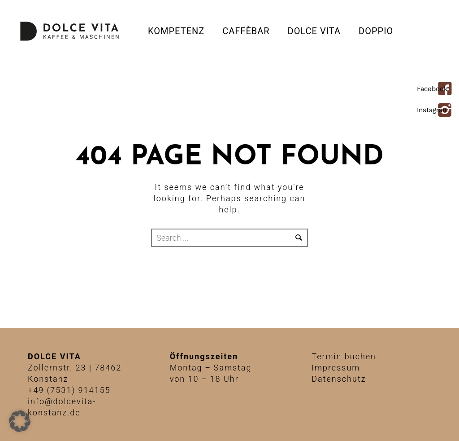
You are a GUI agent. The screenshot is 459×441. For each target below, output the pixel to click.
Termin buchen (344, 356)
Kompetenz (176, 31)
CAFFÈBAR (245, 31)
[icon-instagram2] (447, 110)
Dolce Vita (314, 31)
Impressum (336, 367)
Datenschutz (339, 379)
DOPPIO (376, 31)
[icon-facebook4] (447, 89)
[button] (19, 421)
